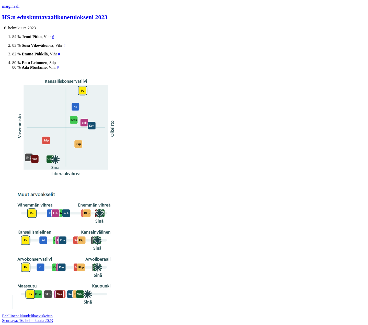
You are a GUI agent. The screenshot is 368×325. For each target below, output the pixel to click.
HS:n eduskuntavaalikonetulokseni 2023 (54, 17)
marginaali (10, 6)
